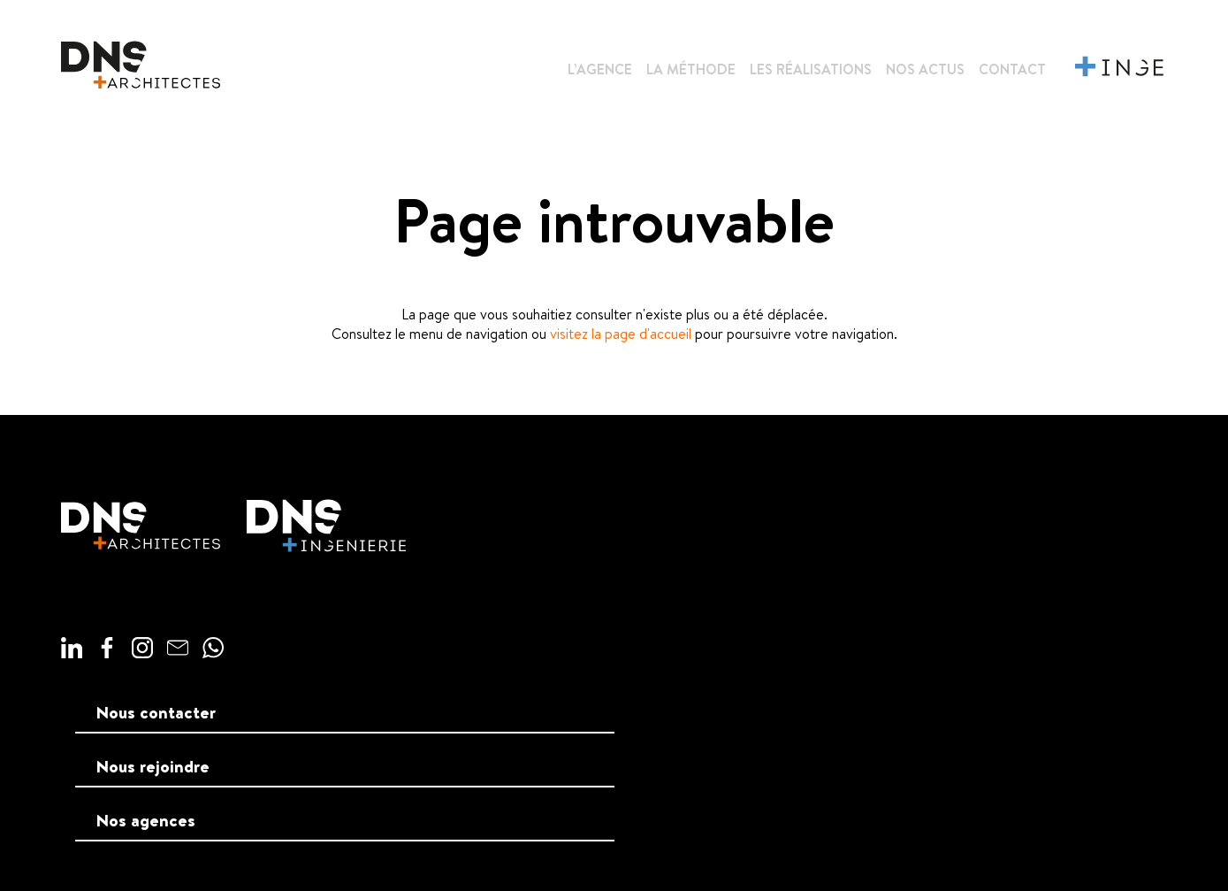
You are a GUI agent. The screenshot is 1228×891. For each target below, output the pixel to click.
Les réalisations (811, 69)
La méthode (691, 69)
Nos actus (925, 69)
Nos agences (145, 820)
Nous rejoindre (153, 766)
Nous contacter (156, 712)
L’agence (600, 69)
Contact (1012, 69)
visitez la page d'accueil (620, 333)
